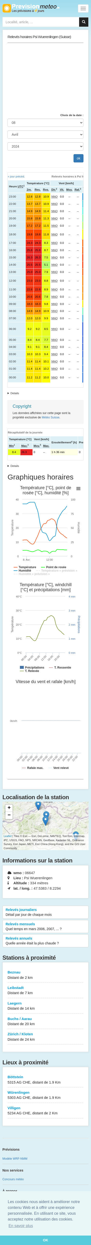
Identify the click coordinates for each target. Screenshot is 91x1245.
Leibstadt (45, 991)
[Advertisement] (45, 78)
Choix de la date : (71, 115)
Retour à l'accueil (30, 8)
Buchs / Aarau (45, 1022)
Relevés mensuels (45, 926)
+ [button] (9, 808)
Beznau (45, 975)
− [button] (9, 815)
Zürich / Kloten (45, 1037)
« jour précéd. (16, 176)
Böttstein (45, 1080)
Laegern (45, 1006)
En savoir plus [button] (20, 1226)
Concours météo (13, 1179)
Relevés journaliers (45, 912)
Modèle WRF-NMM (14, 1158)
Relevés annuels (45, 941)
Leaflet (8, 836)
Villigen (45, 1111)
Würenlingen (45, 1095)
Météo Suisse (50, 417)
